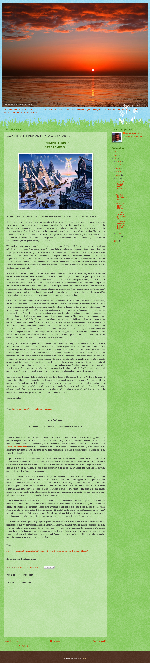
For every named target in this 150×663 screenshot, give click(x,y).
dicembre (119, 161)
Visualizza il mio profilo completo (134, 136)
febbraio (119, 233)
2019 (116, 155)
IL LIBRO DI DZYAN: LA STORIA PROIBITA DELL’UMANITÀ (121, 186)
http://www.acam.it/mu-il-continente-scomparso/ (32, 409)
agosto (118, 168)
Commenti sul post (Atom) (19, 646)
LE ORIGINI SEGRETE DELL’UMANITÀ (121, 215)
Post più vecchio (99, 641)
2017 (116, 241)
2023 (116, 152)
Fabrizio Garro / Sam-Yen (134, 133)
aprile (118, 175)
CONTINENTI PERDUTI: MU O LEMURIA (120, 206)
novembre (119, 165)
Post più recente (11, 641)
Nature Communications (16, 447)
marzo (118, 178)
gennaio (118, 237)
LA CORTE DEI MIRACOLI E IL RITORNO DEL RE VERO (121, 225)
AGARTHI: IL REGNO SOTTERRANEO (121, 197)
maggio (118, 171)
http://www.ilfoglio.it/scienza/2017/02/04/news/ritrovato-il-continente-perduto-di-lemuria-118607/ (47, 551)
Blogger (83, 658)
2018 (116, 159)
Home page (55, 641)
